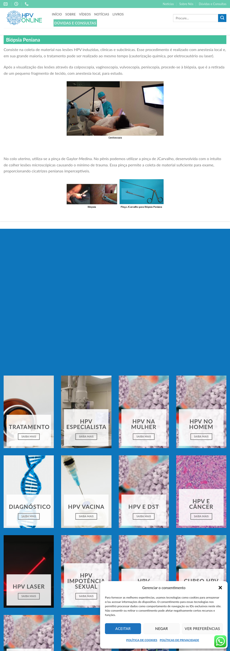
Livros (118, 14)
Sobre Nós (186, 4)
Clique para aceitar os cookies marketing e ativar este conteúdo (115, 327)
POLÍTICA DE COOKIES (141, 640)
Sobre (70, 14)
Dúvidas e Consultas (212, 4)
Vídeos (85, 14)
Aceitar (123, 628)
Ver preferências (202, 628)
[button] (220, 587)
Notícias (168, 4)
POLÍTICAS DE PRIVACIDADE (179, 640)
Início (57, 14)
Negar (161, 628)
